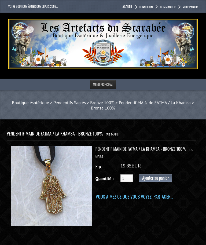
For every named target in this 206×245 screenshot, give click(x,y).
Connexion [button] (146, 7)
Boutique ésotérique (30, 102)
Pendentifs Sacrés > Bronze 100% (83, 102)
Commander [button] (167, 7)
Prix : (99, 166)
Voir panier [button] (190, 7)
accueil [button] (127, 6)
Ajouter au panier (155, 178)
